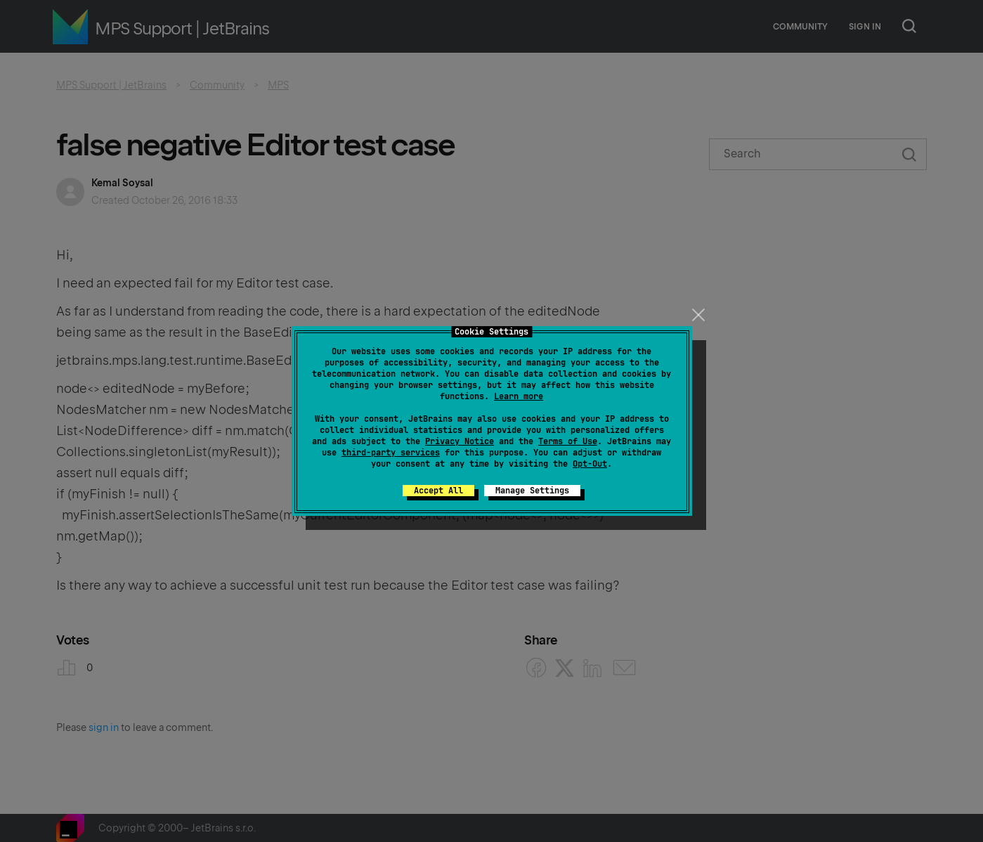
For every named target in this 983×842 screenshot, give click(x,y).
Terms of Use (567, 441)
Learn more (518, 396)
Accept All (438, 490)
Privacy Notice (459, 441)
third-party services (390, 452)
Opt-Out (590, 463)
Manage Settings (532, 490)
